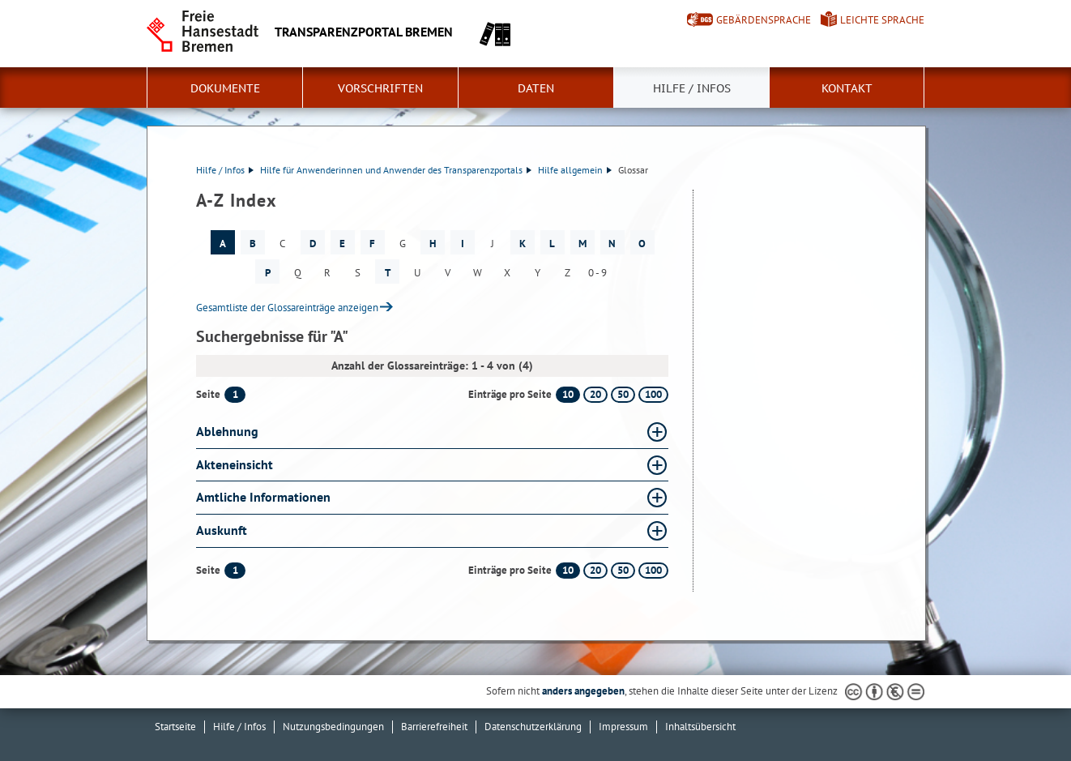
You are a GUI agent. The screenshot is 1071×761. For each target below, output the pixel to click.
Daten (536, 88)
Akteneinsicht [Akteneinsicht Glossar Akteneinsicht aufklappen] (234, 464)
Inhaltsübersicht (700, 726)
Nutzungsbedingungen (333, 726)
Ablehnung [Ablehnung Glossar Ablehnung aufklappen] (227, 431)
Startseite (175, 726)
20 (595, 394)
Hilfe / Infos (692, 88)
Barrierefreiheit (434, 726)
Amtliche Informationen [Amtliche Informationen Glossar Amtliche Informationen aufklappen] (263, 497)
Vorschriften (380, 88)
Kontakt (847, 88)
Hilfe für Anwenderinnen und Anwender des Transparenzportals (395, 170)
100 (653, 394)
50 (623, 394)
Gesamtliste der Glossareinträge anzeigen (287, 307)
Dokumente (225, 88)
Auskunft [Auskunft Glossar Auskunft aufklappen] (221, 530)
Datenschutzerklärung (533, 726)
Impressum (623, 726)
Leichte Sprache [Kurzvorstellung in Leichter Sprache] (882, 20)
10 (568, 394)
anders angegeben (583, 691)
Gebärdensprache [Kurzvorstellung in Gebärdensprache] (763, 20)
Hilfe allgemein (575, 170)
